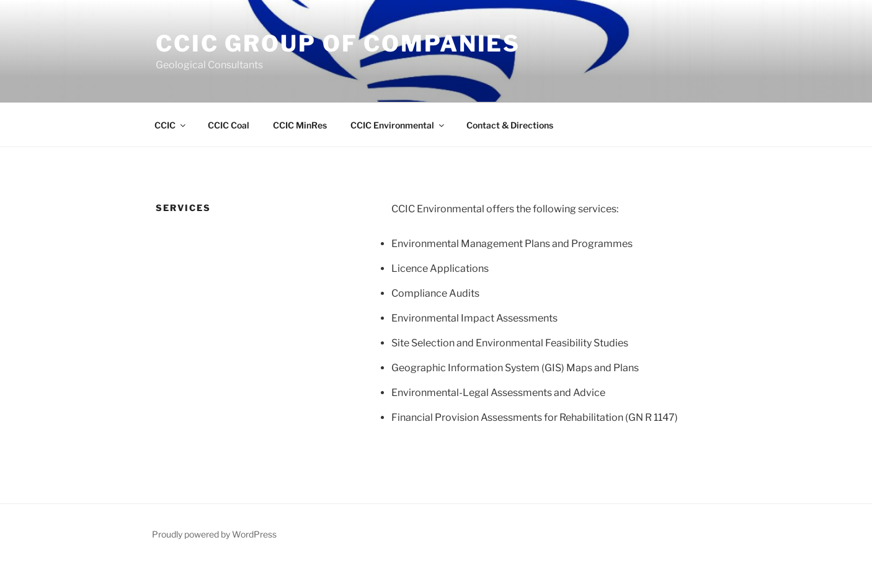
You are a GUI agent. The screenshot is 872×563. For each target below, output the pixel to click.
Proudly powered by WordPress (214, 534)
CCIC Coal (228, 125)
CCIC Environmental (398, 125)
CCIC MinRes (300, 125)
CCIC (170, 125)
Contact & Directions (509, 125)
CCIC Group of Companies (338, 43)
